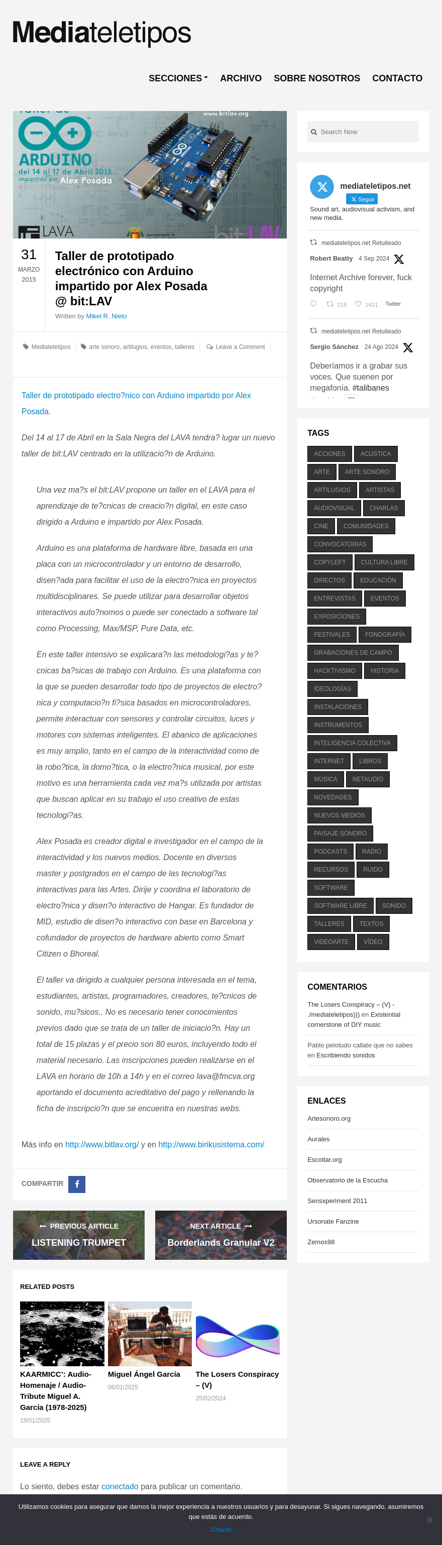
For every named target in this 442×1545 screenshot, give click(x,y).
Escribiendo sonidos (345, 1055)
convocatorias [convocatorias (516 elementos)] (340, 544)
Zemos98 (321, 1242)
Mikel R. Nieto (106, 316)
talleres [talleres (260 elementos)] (329, 923)
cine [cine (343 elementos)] (321, 526)
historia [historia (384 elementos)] (385, 670)
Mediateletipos (51, 346)
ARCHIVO (241, 78)
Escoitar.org (324, 1159)
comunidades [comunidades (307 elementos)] (366, 526)
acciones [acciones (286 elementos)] (330, 453)
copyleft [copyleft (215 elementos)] (330, 562)
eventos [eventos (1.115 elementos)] (385, 598)
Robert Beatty (331, 258)
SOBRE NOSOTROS (317, 78)
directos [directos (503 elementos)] (329, 580)
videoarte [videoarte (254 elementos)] (331, 941)
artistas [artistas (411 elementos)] (380, 490)
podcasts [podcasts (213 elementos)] (330, 851)
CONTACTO (397, 78)
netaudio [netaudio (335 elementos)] (368, 779)
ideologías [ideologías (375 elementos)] (332, 688)
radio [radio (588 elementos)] (371, 851)
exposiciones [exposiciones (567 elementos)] (337, 616)
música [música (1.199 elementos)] (326, 779)
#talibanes (371, 388)
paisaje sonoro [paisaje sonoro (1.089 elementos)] (340, 833)
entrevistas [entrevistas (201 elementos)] (334, 598)
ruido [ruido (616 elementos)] (373, 869)
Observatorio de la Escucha (347, 1180)
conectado (120, 1486)
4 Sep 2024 (374, 258)
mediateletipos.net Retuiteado (361, 243)
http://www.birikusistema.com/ (211, 1144)
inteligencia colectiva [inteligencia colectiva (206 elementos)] (352, 743)
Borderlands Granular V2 (221, 1243)
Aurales (318, 1139)
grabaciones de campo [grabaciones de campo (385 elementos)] (353, 652)
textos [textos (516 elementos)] (372, 923)
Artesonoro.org (329, 1118)
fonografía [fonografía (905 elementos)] (385, 634)
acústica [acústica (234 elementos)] (376, 453)
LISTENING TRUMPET (79, 1243)
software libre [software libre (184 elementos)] (340, 905)
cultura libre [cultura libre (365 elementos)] (384, 562)
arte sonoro (104, 346)
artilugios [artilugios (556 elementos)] (332, 490)
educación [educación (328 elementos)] (378, 580)
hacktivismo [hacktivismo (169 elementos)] (335, 670)
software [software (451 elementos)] (331, 887)
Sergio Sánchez (334, 346)
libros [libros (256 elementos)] (370, 761)
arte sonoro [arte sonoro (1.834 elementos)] (367, 472)
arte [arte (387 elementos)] (322, 472)
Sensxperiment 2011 (337, 1201)
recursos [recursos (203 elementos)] (331, 869)
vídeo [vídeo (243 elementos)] (373, 941)
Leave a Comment (240, 346)
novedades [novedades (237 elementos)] (333, 797)
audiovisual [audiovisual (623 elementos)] (334, 508)
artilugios (135, 346)
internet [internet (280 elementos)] (329, 761)
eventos (161, 346)
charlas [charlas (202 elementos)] (384, 508)
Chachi (221, 1529)
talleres (184, 346)
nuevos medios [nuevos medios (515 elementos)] (339, 815)
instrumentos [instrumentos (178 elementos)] (338, 725)
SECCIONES (175, 78)
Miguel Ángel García (144, 1374)
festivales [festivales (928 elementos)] (332, 634)
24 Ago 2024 (381, 346)
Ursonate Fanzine (333, 1221)
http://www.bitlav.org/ (102, 1144)
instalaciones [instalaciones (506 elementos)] (338, 706)
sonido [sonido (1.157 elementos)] (394, 905)
